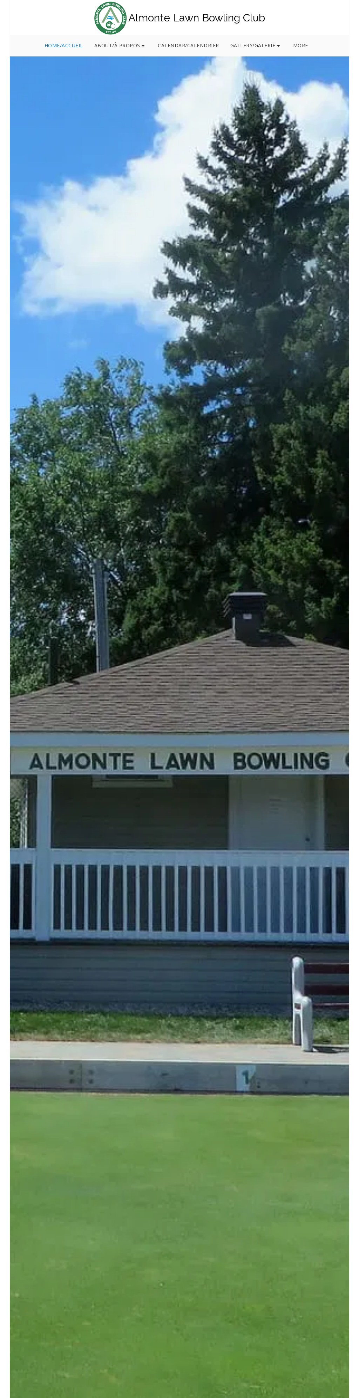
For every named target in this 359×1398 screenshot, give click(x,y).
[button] (120, 46)
